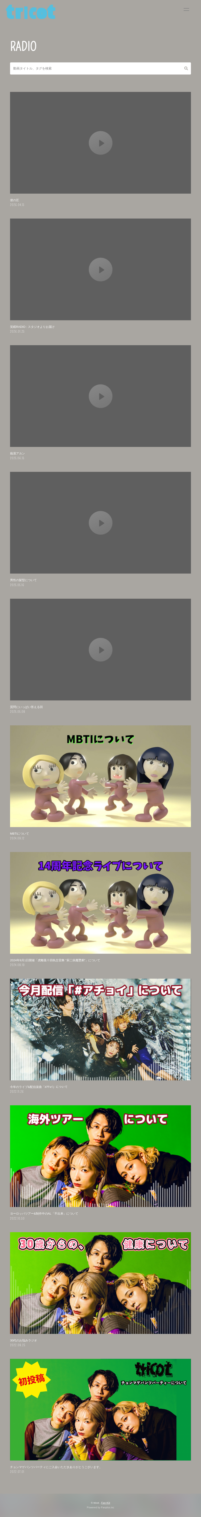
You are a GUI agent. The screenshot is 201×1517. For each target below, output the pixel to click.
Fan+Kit (105, 1502)
